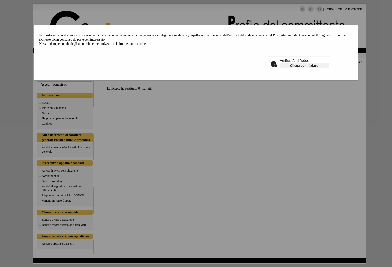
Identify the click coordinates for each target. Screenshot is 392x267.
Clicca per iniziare (304, 66)
